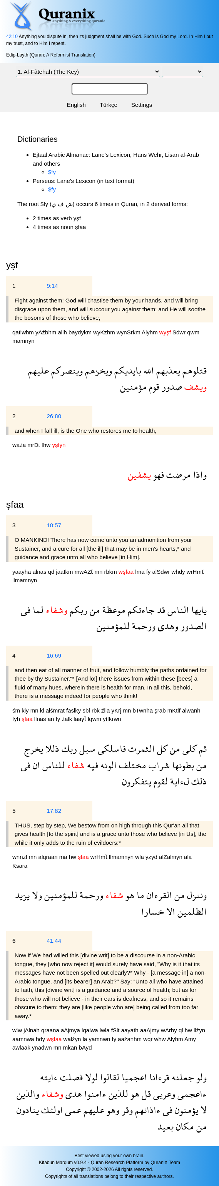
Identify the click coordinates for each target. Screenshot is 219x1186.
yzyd (152, 857)
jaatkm (65, 571)
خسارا (152, 911)
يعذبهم (167, 370)
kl (43, 710)
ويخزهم (97, 370)
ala (188, 857)
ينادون (28, 1110)
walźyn (73, 1039)
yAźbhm (46, 332)
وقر (126, 1110)
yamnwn (100, 1039)
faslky (74, 710)
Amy (190, 1039)
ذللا (51, 748)
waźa (19, 445)
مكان (184, 1126)
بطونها (182, 765)
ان (35, 765)
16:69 (54, 655)
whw (160, 1039)
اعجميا (133, 1077)
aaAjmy (150, 1030)
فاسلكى (110, 748)
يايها (198, 610)
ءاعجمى (191, 1094)
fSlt (116, 1030)
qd (52, 571)
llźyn (199, 1030)
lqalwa (91, 1030)
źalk (68, 719)
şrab (160, 710)
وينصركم (66, 370)
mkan (71, 1047)
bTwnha (144, 710)
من (93, 610)
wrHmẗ (195, 571)
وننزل (196, 895)
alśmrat (56, 710)
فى (25, 610)
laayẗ (81, 719)
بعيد (165, 1126)
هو (128, 895)
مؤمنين (133, 386)
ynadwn (42, 1047)
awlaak (22, 1047)
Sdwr (179, 332)
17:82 (54, 810)
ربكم (77, 610)
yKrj (117, 710)
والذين (28, 1094)
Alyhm (150, 332)
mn (99, 571)
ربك (68, 748)
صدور (170, 386)
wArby (170, 1030)
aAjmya (71, 1030)
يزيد (22, 895)
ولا (36, 895)
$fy (52, 172)
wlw (17, 1030)
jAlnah (32, 1030)
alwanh (191, 710)
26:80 (54, 416)
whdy (179, 571)
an (52, 719)
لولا (90, 1077)
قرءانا (158, 1077)
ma (64, 857)
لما (36, 610)
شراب (158, 765)
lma (140, 571)
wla (140, 857)
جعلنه (181, 1077)
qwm (193, 332)
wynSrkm (129, 332)
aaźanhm (130, 1039)
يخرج (33, 748)
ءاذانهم (146, 1110)
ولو (200, 1077)
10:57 (54, 525)
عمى (72, 1110)
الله (147, 370)
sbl (87, 710)
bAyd (85, 1047)
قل (145, 1094)
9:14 (52, 285)
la (86, 1039)
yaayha (22, 571)
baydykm (81, 332)
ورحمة (142, 626)
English (76, 104)
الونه (107, 765)
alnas (40, 571)
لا (202, 1110)
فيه (91, 765)
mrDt (34, 445)
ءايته (49, 1077)
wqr (148, 1039)
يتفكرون (136, 781)
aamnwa (24, 1039)
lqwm (95, 719)
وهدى (166, 626)
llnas (41, 719)
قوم (153, 386)
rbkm (111, 571)
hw (73, 857)
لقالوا (108, 1077)
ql (182, 1030)
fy (149, 571)
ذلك (198, 781)
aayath (130, 1030)
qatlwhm (23, 332)
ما (139, 895)
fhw (47, 445)
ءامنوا (94, 1094)
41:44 (54, 940)
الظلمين (191, 911)
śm (17, 710)
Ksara (19, 865)
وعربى (163, 1094)
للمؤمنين (113, 626)
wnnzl (20, 857)
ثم (202, 748)
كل (161, 748)
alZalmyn (171, 857)
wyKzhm (105, 332)
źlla (106, 710)
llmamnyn (24, 580)
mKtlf (174, 710)
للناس (52, 765)
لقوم (159, 781)
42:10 (12, 36)
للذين (117, 1094)
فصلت (70, 1077)
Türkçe (108, 104)
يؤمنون (185, 1110)
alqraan (48, 857)
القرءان (158, 895)
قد (160, 610)
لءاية (178, 781)
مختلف (131, 765)
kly (26, 710)
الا (169, 911)
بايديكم (126, 370)
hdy (41, 1039)
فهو (157, 474)
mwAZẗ (85, 571)
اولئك (51, 1110)
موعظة (112, 610)
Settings (141, 104)
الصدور (192, 626)
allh (63, 332)
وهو (111, 1110)
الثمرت (140, 748)
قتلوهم (193, 370)
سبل (86, 748)
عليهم (38, 370)
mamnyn (23, 340)
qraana (51, 1030)
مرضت (177, 474)
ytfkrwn (112, 719)
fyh (17, 719)
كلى (188, 748)
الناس (177, 610)
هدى (72, 1094)
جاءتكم (140, 610)
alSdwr (162, 571)
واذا (199, 474)
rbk (96, 710)
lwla (105, 1030)
